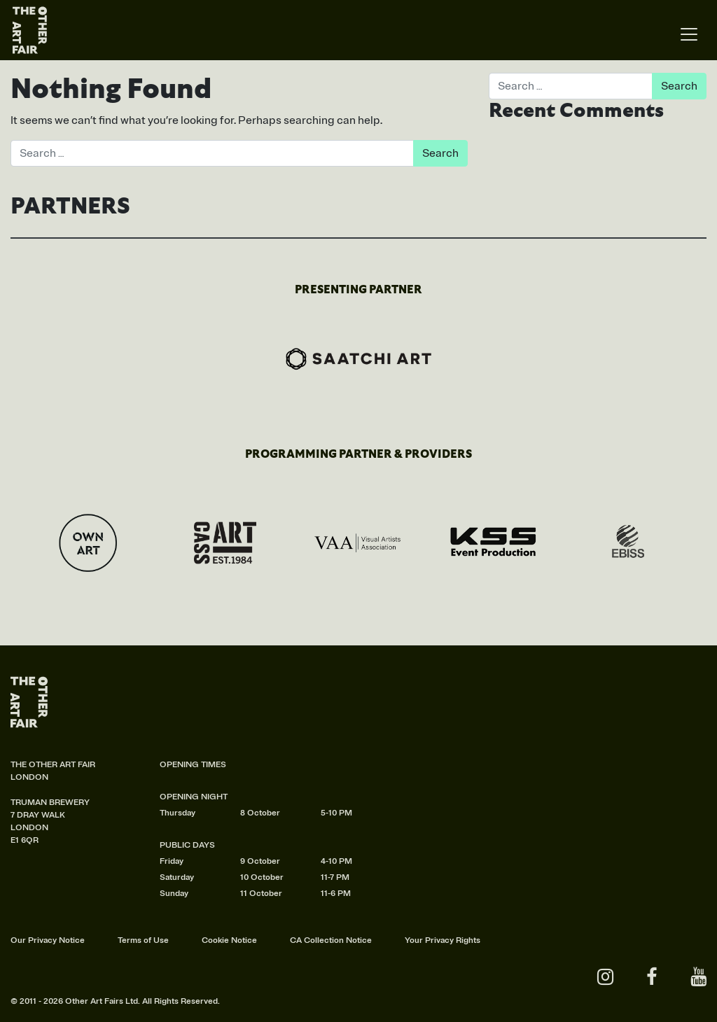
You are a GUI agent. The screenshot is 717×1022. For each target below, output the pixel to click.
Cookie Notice (229, 940)
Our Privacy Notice (48, 940)
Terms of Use (143, 940)
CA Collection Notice (331, 940)
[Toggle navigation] (689, 34)
